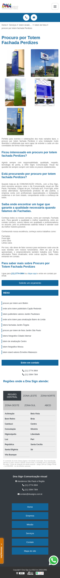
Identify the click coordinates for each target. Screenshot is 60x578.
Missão (30, 524)
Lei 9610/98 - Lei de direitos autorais (17, 466)
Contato (30, 542)
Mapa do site (30, 551)
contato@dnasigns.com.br (30, 494)
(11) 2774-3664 (18, 273)
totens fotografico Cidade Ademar (17, 336)
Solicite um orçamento (30, 283)
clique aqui (32, 273)
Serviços (30, 533)
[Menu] (55, 6)
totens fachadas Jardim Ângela (16, 325)
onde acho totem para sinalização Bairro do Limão (24, 319)
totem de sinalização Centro (15, 341)
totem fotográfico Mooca (13, 347)
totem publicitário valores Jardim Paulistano (21, 314)
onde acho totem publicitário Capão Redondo (22, 309)
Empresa (30, 516)
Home (30, 507)
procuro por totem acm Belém (15, 303)
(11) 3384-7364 (30, 374)
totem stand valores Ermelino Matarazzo (20, 352)
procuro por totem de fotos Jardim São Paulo (22, 330)
